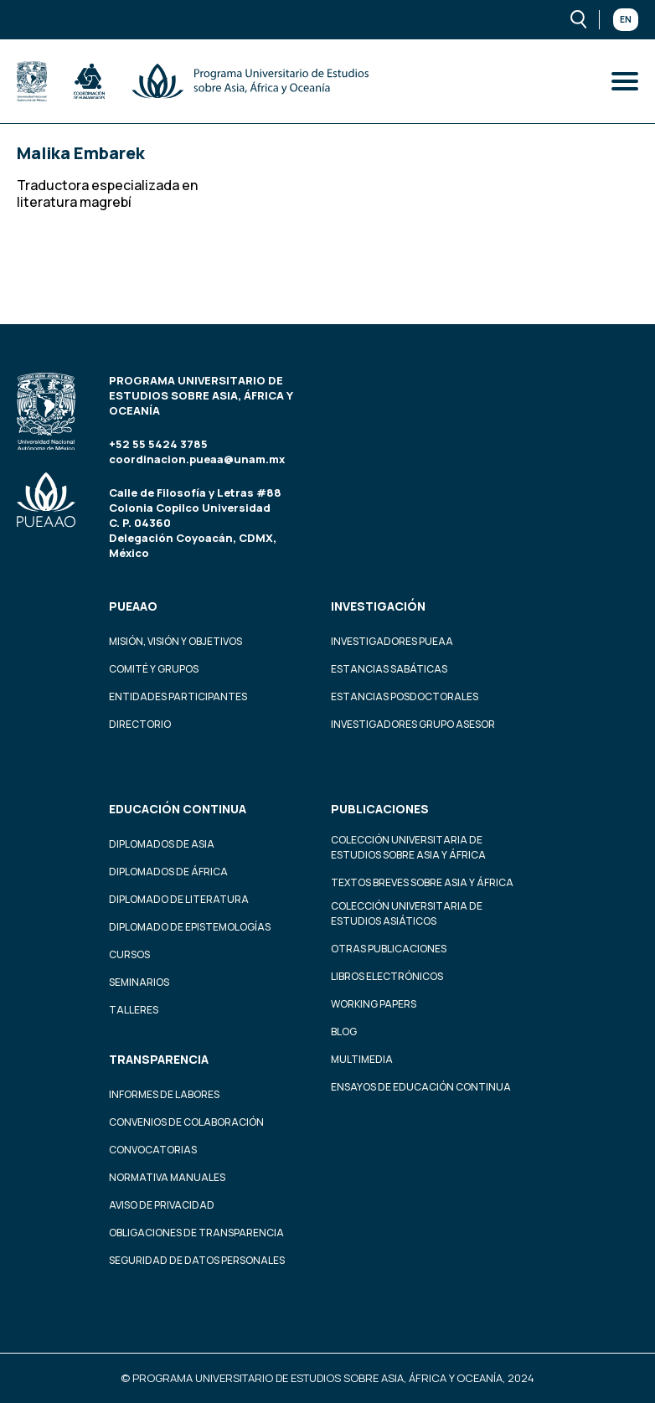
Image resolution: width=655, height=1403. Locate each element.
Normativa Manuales (167, 1177)
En (626, 19)
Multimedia (362, 1059)
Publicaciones (380, 809)
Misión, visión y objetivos (175, 641)
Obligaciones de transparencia (196, 1232)
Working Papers (373, 1004)
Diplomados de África (168, 871)
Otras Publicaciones (388, 948)
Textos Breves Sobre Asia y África (422, 882)
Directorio (140, 724)
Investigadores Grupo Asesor (413, 724)
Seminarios (139, 982)
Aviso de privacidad (161, 1205)
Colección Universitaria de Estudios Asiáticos (406, 913)
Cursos (129, 954)
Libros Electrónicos (387, 976)
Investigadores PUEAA (392, 641)
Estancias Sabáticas (389, 669)
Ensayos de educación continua (421, 1087)
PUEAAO (133, 606)
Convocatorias (153, 1150)
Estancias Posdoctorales (404, 696)
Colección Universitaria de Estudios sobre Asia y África (408, 847)
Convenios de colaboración (186, 1122)
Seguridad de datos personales (197, 1260)
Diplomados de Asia (161, 844)
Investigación (378, 606)
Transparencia (159, 1059)
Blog (344, 1031)
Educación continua (177, 809)
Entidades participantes (178, 696)
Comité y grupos (154, 669)
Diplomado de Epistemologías (190, 927)
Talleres (133, 1010)
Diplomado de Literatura (179, 899)
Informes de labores (164, 1094)
